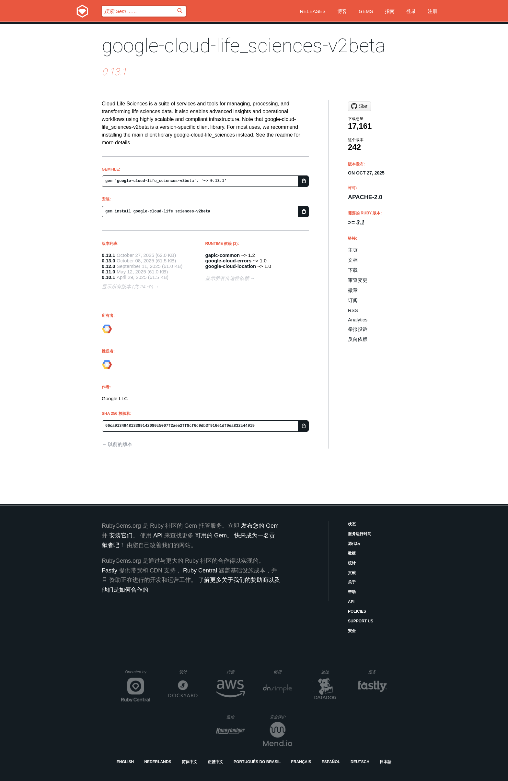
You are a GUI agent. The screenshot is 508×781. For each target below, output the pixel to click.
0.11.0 (108, 271)
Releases (313, 11)
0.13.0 (108, 260)
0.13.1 (108, 255)
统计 (352, 563)
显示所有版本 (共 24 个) (127, 286)
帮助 (352, 592)
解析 (283, 671)
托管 (234, 671)
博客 (342, 11)
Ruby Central (200, 570)
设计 (188, 671)
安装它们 (121, 535)
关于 (352, 582)
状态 (352, 524)
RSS (353, 310)
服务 (377, 671)
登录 (411, 11)
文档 (353, 260)
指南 (390, 11)
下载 (353, 270)
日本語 (385, 762)
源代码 (354, 543)
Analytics (357, 319)
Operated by (137, 674)
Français (301, 762)
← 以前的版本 (117, 444)
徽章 (353, 290)
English (125, 762)
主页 (353, 250)
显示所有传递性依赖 (227, 278)
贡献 (352, 573)
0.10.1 (108, 277)
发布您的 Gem (260, 526)
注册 (432, 11)
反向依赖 (357, 339)
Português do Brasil (257, 762)
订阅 (353, 300)
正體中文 (215, 762)
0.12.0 (108, 266)
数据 (352, 553)
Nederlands (157, 762)
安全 (352, 631)
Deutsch (360, 762)
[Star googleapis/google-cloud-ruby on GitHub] (359, 106)
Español (331, 762)
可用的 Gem (211, 535)
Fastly (109, 570)
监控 (330, 671)
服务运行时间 (359, 534)
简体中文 (189, 762)
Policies (357, 611)
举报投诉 (357, 329)
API (351, 601)
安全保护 (281, 717)
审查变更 (357, 280)
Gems (366, 11)
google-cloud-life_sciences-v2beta (244, 45)
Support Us (360, 621)
